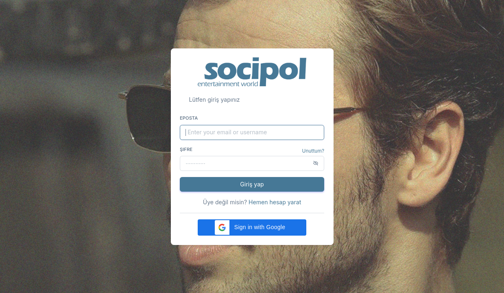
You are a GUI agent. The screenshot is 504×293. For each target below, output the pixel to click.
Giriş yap (252, 184)
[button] (252, 227)
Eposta (189, 118)
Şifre (186, 149)
